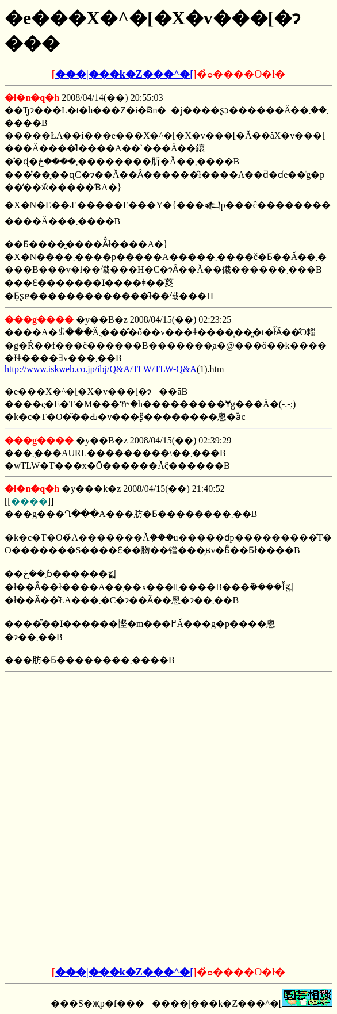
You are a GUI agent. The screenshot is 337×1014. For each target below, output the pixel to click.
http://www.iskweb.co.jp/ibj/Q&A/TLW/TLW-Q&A (101, 369)
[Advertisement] (168, 749)
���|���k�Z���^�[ (124, 74)
